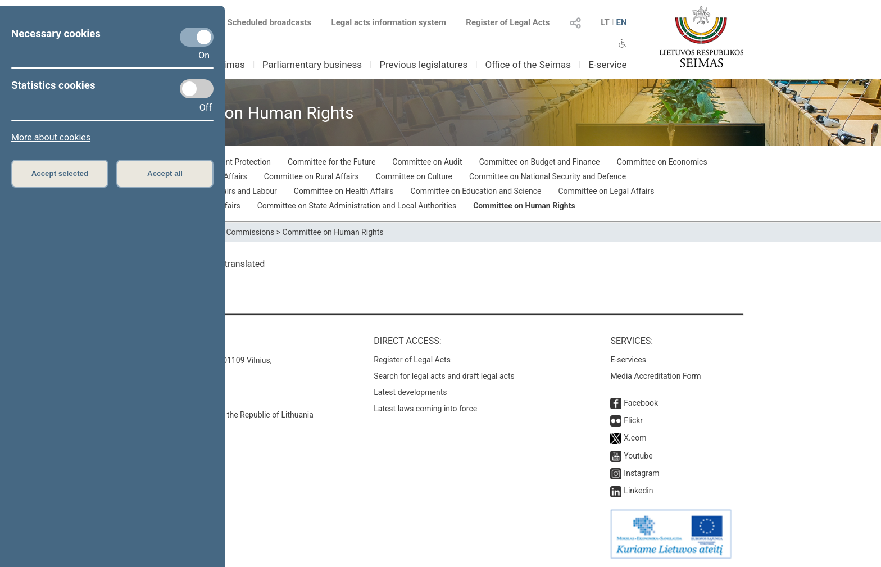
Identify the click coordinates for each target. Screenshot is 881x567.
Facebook (641, 402)
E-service (607, 64)
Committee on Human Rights (524, 205)
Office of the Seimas (528, 64)
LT (605, 22)
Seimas (229, 64)
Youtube (638, 455)
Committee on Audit (427, 161)
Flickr (633, 420)
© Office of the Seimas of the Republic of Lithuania (225, 414)
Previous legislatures (423, 64)
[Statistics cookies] (197, 88)
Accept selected (60, 173)
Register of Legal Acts (508, 22)
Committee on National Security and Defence (547, 176)
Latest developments (410, 392)
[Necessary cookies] (197, 37)
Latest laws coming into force (425, 408)
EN (621, 22)
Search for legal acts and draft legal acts (444, 375)
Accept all (165, 173)
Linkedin (638, 490)
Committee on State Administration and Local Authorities (357, 205)
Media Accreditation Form (655, 375)
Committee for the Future (331, 161)
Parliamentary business (312, 64)
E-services (628, 359)
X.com (635, 437)
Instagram (641, 473)
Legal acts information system (388, 22)
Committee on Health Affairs (344, 191)
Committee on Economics (662, 161)
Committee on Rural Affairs (311, 176)
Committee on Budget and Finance (539, 161)
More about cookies (50, 137)
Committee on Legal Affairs (606, 191)
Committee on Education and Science (476, 191)
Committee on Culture (414, 176)
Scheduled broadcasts (263, 22)
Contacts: (161, 340)
